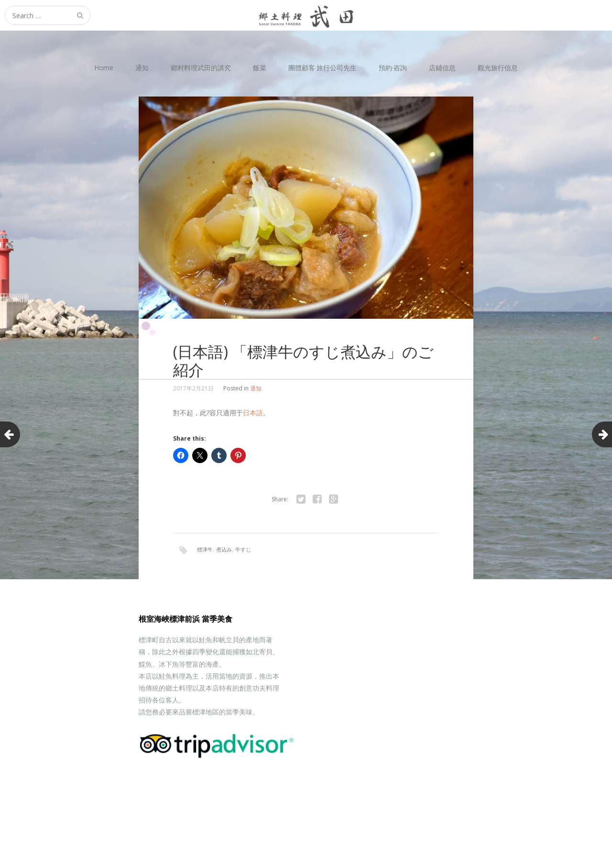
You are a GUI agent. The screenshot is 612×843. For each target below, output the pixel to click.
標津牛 (205, 549)
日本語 (253, 412)
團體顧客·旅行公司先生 (322, 67)
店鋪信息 (442, 67)
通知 (142, 67)
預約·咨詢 (393, 67)
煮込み (224, 549)
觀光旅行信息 (498, 67)
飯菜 (259, 67)
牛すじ (243, 549)
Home (103, 67)
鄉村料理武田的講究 (201, 67)
